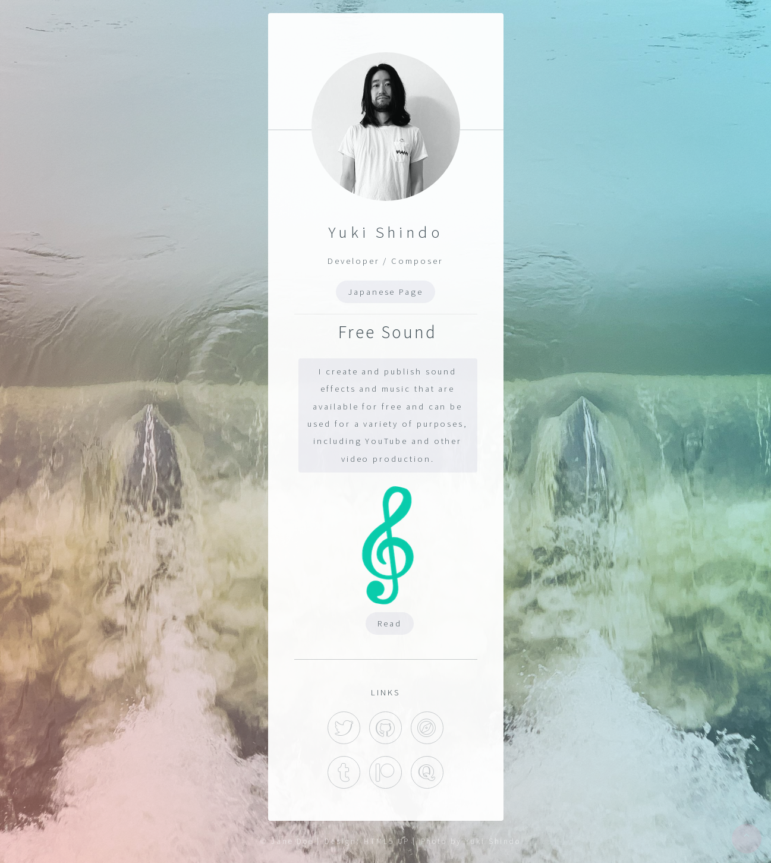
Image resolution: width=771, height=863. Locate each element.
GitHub (385, 727)
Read (389, 623)
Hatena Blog (427, 727)
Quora (427, 772)
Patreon (385, 772)
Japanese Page (385, 291)
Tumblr (344, 772)
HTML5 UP (387, 841)
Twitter (344, 727)
